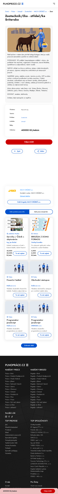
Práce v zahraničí (10, 407)
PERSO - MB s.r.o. (36, 476)
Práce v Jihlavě (9, 381)
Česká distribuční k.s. (37, 453)
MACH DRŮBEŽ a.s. (40, 11)
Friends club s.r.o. (36, 430)
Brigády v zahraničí (36, 407)
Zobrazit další (29, 345)
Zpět (18, 151)
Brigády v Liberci (35, 387)
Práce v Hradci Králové (12, 379)
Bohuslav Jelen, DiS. (36, 435)
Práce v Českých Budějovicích (14, 376)
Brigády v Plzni (35, 397)
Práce (13, 11)
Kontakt (7, 486)
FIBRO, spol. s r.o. (36, 440)
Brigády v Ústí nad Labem (38, 402)
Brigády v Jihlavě (35, 381)
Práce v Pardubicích (11, 394)
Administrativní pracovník (13, 435)
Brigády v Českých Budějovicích (40, 376)
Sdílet (42, 151)
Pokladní (8, 448)
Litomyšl (19, 11)
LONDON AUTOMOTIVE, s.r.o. (40, 464)
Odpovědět (48, 491)
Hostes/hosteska (10, 445)
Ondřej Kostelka (35, 425)
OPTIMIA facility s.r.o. (37, 458)
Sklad (7, 432)
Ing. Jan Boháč (35, 443)
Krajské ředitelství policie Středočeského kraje (38, 470)
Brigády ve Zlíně (35, 405)
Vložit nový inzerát (36, 486)
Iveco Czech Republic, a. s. (39, 466)
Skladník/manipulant (11, 427)
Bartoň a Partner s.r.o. (37, 456)
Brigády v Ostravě (36, 392)
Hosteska (8, 453)
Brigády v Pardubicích (37, 394)
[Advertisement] (29, 172)
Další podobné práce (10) (17, 212)
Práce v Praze (9, 400)
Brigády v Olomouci (36, 389)
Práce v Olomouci (10, 389)
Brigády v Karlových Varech (39, 384)
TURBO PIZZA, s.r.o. (37, 445)
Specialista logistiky (11, 438)
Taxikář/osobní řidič (11, 443)
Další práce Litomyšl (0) (41, 212)
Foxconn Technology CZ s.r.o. (39, 461)
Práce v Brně (9, 373)
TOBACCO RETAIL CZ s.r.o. (39, 432)
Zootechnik (28, 11)
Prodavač (8, 430)
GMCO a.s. (34, 438)
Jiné (6, 425)
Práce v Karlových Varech (13, 384)
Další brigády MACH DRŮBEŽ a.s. (29, 202)
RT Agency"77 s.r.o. (36, 427)
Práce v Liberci (10, 387)
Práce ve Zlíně (9, 405)
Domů (7, 11)
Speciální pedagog (11, 451)
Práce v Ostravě (10, 392)
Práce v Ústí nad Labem (12, 402)
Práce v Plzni (9, 397)
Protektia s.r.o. (35, 474)
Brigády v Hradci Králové (38, 379)
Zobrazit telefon (25, 196)
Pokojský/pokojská (11, 440)
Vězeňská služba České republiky (41, 451)
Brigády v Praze (35, 400)
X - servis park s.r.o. (36, 448)
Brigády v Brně (35, 373)
